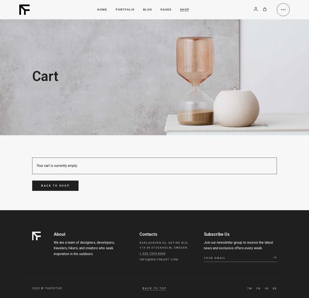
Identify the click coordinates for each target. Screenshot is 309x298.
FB (258, 288)
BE (275, 288)
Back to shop (55, 185)
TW (249, 288)
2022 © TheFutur (47, 288)
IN (266, 288)
